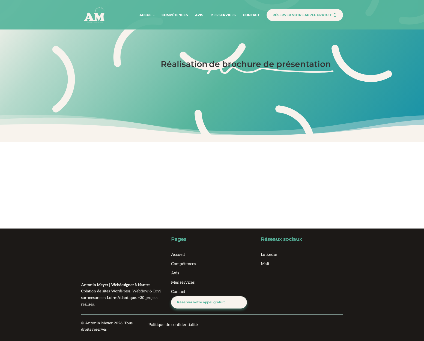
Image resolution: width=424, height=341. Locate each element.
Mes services (223, 15)
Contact (251, 15)
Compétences (175, 15)
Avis (199, 15)
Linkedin (269, 254)
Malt (265, 263)
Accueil (146, 15)
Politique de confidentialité (173, 324)
